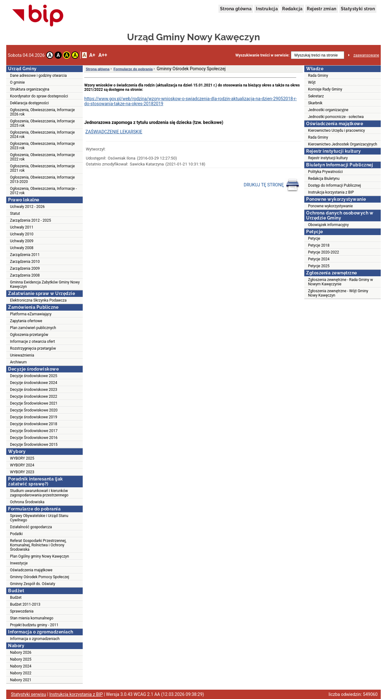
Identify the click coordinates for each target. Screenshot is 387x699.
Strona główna (236, 8)
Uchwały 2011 (21, 227)
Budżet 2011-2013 (25, 604)
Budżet (16, 597)
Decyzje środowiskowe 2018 (33, 424)
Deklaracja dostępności (29, 103)
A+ (92, 55)
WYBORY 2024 (22, 465)
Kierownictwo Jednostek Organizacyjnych (342, 144)
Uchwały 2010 (21, 234)
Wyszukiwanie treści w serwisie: (262, 55)
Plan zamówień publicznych (33, 328)
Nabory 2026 (20, 652)
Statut (15, 213)
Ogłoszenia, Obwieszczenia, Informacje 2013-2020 (42, 179)
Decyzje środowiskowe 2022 (33, 396)
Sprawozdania (21, 611)
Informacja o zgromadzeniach (35, 639)
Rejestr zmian (321, 8)
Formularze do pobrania (133, 69)
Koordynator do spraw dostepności (39, 96)
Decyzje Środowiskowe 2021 (33, 403)
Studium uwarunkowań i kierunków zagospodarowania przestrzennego (39, 493)
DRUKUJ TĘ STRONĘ (272, 185)
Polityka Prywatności (325, 172)
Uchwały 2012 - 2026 (27, 206)
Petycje (314, 238)
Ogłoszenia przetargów (29, 334)
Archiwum (18, 362)
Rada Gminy (318, 75)
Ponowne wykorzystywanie (330, 206)
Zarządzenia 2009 (25, 268)
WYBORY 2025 (22, 458)
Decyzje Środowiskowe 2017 (33, 431)
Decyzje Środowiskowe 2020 (33, 410)
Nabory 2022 (20, 673)
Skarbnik (315, 103)
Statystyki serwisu (28, 694)
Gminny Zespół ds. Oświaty (32, 584)
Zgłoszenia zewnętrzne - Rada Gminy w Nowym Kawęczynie (340, 282)
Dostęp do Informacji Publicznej (334, 185)
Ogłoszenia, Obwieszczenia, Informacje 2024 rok (42, 134)
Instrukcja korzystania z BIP (331, 192)
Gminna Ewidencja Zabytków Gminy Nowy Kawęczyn (45, 284)
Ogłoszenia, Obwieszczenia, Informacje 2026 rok (42, 112)
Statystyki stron (358, 8)
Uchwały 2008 (21, 248)
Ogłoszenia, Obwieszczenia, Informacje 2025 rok (42, 123)
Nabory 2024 (20, 666)
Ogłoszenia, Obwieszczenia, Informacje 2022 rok (42, 157)
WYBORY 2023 (22, 472)
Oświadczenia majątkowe (31, 570)
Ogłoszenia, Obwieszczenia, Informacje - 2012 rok (43, 190)
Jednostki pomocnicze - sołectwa (336, 117)
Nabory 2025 (20, 659)
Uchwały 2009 (21, 241)
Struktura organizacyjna (29, 89)
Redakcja (292, 8)
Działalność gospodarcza (31, 527)
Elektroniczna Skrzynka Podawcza (38, 300)
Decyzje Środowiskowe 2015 (33, 444)
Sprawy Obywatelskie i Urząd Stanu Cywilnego (39, 518)
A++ (102, 55)
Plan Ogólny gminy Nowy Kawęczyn (39, 556)
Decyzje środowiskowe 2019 (33, 417)
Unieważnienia (22, 355)
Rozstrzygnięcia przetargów (33, 348)
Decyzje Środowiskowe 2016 (33, 438)
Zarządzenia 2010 (25, 261)
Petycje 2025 (319, 266)
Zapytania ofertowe (26, 321)
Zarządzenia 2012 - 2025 (30, 220)
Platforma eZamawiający (30, 314)
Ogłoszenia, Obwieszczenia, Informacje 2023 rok (42, 145)
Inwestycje (19, 563)
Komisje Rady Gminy (325, 89)
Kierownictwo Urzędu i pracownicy (336, 130)
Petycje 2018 (319, 245)
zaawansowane (366, 55)
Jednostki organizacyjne (328, 110)
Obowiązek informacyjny (328, 225)
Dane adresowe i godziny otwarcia (38, 75)
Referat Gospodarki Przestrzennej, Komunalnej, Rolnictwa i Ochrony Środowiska (38, 545)
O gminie (17, 82)
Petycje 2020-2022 (323, 252)
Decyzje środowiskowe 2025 (33, 376)
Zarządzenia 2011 (25, 255)
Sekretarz (316, 96)
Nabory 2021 (20, 680)
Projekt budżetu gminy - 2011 (34, 625)
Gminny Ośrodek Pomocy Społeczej (39, 577)
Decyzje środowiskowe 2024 (33, 383)
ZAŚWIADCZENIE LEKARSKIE (113, 131)
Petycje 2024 (319, 259)
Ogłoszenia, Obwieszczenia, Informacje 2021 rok (42, 168)
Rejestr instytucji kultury (328, 158)
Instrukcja (267, 8)
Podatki (16, 534)
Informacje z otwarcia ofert (32, 341)
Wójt (312, 82)
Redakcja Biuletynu (324, 178)
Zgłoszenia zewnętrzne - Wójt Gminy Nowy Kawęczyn (338, 293)
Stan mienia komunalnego (31, 618)
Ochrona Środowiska (27, 502)
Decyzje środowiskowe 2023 (33, 389)
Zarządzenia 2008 (25, 275)
